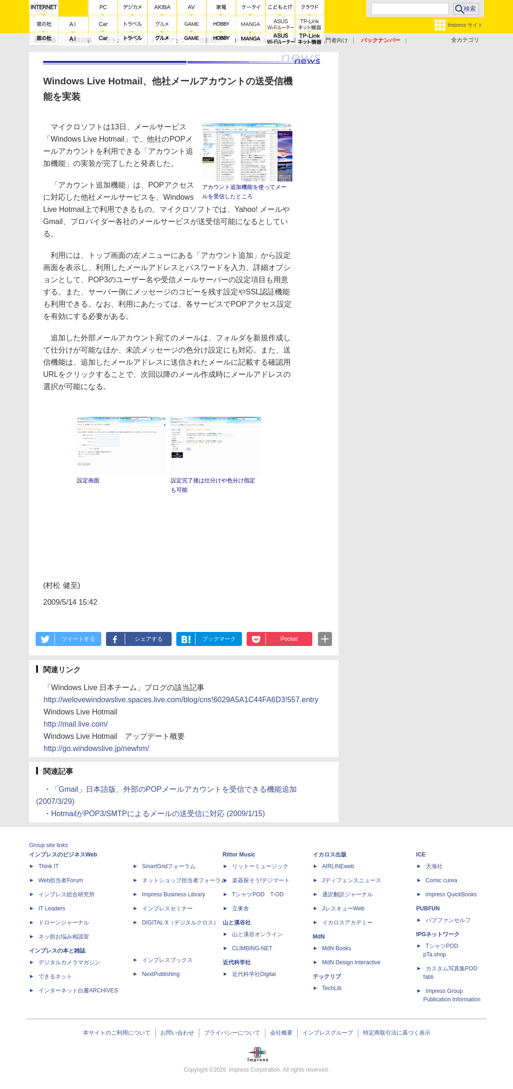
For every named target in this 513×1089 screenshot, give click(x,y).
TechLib (331, 988)
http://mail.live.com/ (76, 724)
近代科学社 (237, 962)
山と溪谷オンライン (257, 934)
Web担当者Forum (60, 880)
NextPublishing (161, 974)
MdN (319, 936)
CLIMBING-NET (252, 948)
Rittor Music (239, 854)
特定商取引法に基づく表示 (396, 1032)
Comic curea (441, 880)
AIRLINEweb (338, 866)
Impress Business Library (173, 894)
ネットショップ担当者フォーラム (184, 880)
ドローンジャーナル (63, 922)
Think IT (48, 866)
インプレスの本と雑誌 (57, 950)
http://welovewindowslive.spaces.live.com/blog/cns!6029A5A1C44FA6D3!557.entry (181, 700)
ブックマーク (219, 639)
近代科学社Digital (254, 974)
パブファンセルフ (448, 920)
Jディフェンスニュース (351, 880)
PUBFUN (428, 908)
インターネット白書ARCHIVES (78, 990)
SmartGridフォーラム (169, 866)
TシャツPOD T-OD (258, 894)
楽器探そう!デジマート (261, 880)
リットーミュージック (260, 866)
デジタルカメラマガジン (69, 962)
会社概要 (281, 1032)
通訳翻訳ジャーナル (347, 894)
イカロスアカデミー (347, 922)
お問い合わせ (177, 1032)
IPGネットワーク (438, 934)
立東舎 (240, 908)
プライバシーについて (232, 1032)
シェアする (149, 639)
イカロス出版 (330, 854)
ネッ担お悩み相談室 (63, 936)
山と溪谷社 (237, 922)
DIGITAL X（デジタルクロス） (180, 922)
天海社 (434, 866)
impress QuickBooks (451, 894)
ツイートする (78, 639)
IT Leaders (51, 908)
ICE (421, 854)
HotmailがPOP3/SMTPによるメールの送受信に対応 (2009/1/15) (158, 814)
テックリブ (327, 976)
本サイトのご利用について (117, 1032)
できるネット (55, 976)
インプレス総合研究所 (66, 894)
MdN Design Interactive (351, 962)
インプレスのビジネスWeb (63, 854)
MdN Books (336, 948)
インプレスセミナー (167, 908)
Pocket (289, 639)
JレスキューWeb (343, 908)
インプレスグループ (327, 1032)
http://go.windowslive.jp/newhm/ (96, 748)
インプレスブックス (167, 960)
